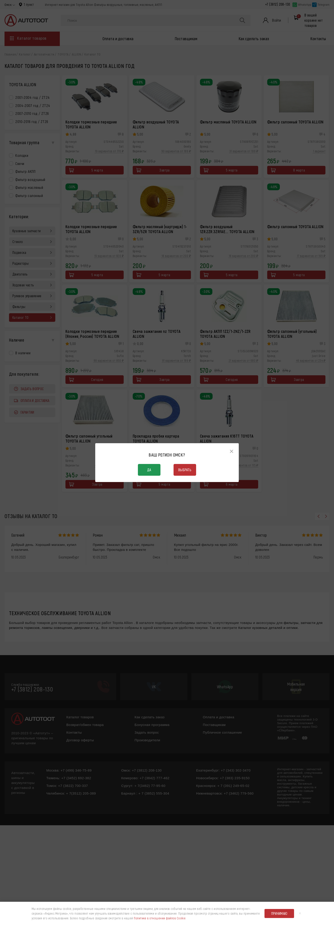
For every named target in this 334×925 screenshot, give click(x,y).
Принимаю (279, 913)
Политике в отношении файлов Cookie (160, 918)
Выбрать (184, 470)
